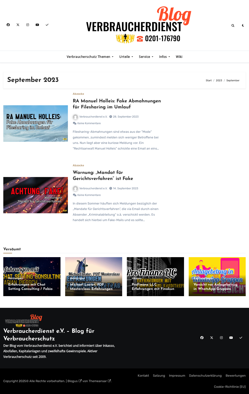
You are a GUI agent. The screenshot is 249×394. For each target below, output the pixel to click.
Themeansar (100, 381)
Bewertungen (236, 375)
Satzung (159, 375)
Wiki (179, 57)
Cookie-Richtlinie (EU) (230, 387)
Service (145, 57)
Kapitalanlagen (204, 278)
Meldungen (15, 278)
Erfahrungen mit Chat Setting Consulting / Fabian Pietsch (31, 289)
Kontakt (143, 375)
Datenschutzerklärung (205, 375)
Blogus (75, 381)
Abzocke (78, 94)
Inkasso (137, 278)
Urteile (125, 57)
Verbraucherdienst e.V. (90, 116)
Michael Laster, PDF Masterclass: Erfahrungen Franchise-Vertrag (91, 289)
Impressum (177, 375)
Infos (163, 57)
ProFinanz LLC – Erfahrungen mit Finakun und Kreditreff (153, 289)
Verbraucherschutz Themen (89, 57)
